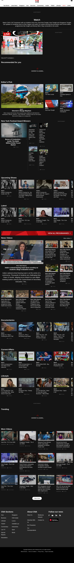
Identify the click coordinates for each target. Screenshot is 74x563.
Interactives (15, 526)
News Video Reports (21, 265)
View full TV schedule (7, 58)
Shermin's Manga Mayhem (21, 111)
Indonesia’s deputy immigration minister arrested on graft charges (45, 466)
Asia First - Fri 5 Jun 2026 (8, 442)
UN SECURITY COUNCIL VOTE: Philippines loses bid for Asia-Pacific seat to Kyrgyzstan (36, 304)
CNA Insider (15, 518)
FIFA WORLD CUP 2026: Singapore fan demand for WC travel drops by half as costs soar (50, 254)
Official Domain (24, 551)
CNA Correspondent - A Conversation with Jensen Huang (25, 366)
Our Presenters (31, 525)
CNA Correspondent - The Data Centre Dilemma (7, 366)
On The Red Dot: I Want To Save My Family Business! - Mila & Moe (42, 392)
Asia (27, 8)
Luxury (13, 521)
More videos (67, 238)
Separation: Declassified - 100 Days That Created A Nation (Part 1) (32, 134)
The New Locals (49, 94)
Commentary (40, 8)
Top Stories (6, 8)
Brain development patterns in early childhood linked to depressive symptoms (65, 278)
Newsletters (4, 537)
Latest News (14, 8)
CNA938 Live (15, 523)
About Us (29, 515)
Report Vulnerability (49, 551)
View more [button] (37, 498)
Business (3, 518)
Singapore (21, 8)
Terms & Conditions (33, 551)
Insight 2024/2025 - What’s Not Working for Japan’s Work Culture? (42, 160)
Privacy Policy (41, 551)
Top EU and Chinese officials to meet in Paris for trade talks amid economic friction (50, 304)
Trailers (20, 190)
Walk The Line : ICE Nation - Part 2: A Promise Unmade (41, 336)
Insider (47, 8)
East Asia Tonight (50, 110)
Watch (63, 8)
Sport (13, 529)
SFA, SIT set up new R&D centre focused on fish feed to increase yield (63, 488)
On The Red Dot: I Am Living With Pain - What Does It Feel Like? (7, 392)
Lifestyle (58, 8)
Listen (68, 8)
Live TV (3, 529)
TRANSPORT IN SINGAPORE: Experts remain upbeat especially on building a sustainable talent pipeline (50, 279)
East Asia (32, 8)
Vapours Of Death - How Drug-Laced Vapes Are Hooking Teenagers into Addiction (42, 136)
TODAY (52, 8)
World (13, 532)
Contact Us (41, 520)
